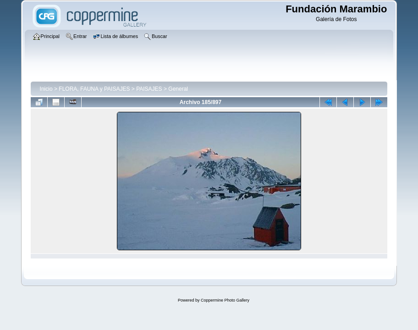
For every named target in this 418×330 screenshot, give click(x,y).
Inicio (46, 89)
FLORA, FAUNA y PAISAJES (94, 89)
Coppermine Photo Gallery (225, 300)
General (178, 89)
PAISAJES (149, 89)
